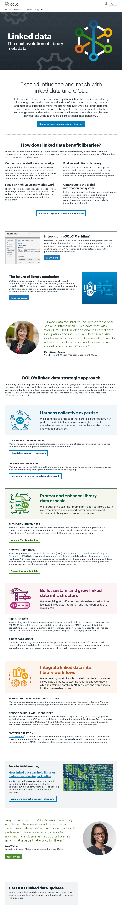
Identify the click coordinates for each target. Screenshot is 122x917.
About (8, 9)
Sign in (113, 3)
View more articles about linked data (32, 798)
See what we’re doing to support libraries (60, 123)
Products (18, 9)
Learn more (52, 257)
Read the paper (19, 297)
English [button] (106, 3)
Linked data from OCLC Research (28, 453)
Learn (28, 9)
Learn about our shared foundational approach (35, 476)
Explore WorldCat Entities (24, 539)
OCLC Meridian (17, 736)
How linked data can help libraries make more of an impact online (32, 774)
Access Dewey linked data (24, 570)
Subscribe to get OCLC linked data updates (61, 213)
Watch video (13, 856)
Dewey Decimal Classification (40, 553)
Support (38, 9)
